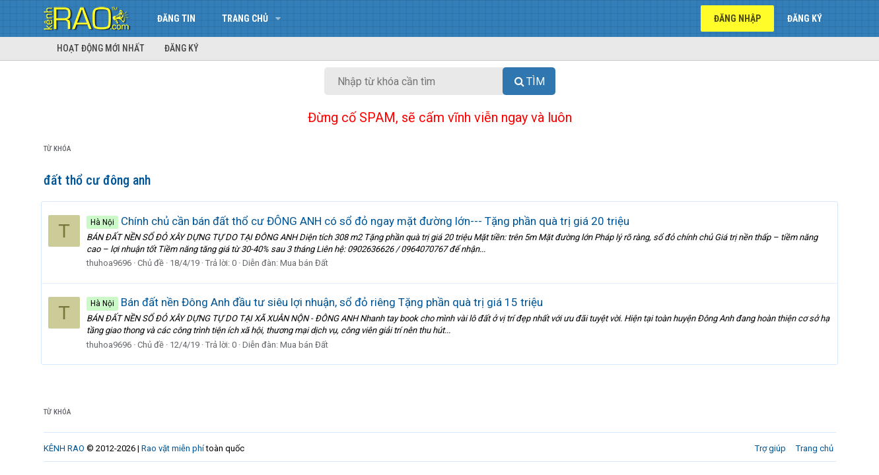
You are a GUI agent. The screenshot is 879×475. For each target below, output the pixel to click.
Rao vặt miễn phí (172, 448)
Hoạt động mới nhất (101, 48)
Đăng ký (181, 48)
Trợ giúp (770, 448)
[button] (278, 18)
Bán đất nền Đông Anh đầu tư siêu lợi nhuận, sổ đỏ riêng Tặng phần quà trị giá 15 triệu (317, 302)
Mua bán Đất (307, 263)
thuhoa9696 (111, 263)
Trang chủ (245, 18)
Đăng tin (176, 18)
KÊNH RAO (64, 448)
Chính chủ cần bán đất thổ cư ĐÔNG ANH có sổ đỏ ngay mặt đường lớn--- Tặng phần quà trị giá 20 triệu (360, 221)
